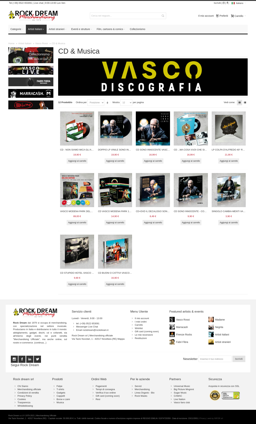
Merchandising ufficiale (29, 389)
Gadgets (61, 392)
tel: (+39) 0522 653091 (87, 323)
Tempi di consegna (105, 389)
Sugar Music (180, 392)
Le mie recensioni (144, 334)
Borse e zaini (63, 399)
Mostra (115, 102)
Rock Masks (141, 396)
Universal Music (182, 386)
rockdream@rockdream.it (95, 330)
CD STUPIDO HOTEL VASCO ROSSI (79, 273)
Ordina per (81, 102)
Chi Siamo (23, 386)
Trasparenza (24, 402)
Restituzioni (141, 338)
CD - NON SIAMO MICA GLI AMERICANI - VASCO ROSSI (90, 149)
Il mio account (206, 15)
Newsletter (190, 359)
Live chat (38, 3)
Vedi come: (229, 102)
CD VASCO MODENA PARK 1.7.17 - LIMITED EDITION (126, 211)
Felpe (59, 386)
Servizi (138, 386)
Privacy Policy (25, 396)
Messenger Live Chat (87, 326)
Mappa (121, 339)
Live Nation (179, 399)
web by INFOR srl (215, 418)
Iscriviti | (218, 3)
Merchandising (142, 389)
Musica (60, 402)
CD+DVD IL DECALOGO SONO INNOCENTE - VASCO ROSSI (168, 211)
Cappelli (61, 396)
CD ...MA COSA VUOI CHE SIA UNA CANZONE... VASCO (204, 149)
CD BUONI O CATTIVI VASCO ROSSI (117, 273)
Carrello (139, 325)
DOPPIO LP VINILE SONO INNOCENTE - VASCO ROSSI (128, 149)
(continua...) (40, 342)
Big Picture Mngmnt (184, 389)
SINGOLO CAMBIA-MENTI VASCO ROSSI (234, 211)
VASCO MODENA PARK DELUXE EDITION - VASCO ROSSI (91, 211)
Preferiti (222, 15)
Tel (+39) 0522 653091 (20, 3)
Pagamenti (101, 386)
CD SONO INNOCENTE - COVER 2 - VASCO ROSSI (201, 211)
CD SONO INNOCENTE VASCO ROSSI (156, 149)
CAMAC (178, 396)
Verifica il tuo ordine (106, 392)
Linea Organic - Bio (144, 392)
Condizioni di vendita (28, 392)
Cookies (22, 399)
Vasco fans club (182, 402)
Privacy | (204, 418)
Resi (98, 399)
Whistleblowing (25, 405)
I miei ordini (140, 321)
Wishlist (139, 328)
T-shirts (60, 389)
